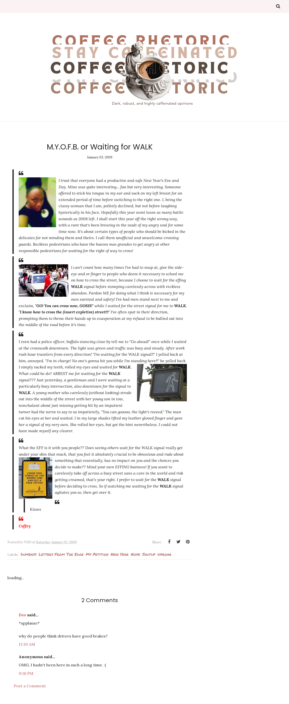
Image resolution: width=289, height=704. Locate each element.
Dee (22, 614)
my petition (97, 554)
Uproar (164, 554)
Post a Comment (30, 685)
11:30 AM (27, 644)
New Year (120, 554)
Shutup (148, 554)
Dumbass (28, 554)
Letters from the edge (61, 554)
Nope (135, 554)
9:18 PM (26, 673)
